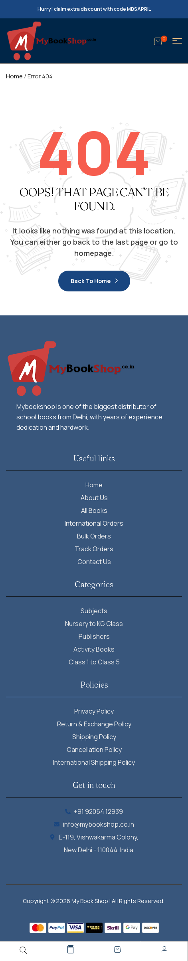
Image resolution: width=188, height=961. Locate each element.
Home (14, 76)
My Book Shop (89, 901)
